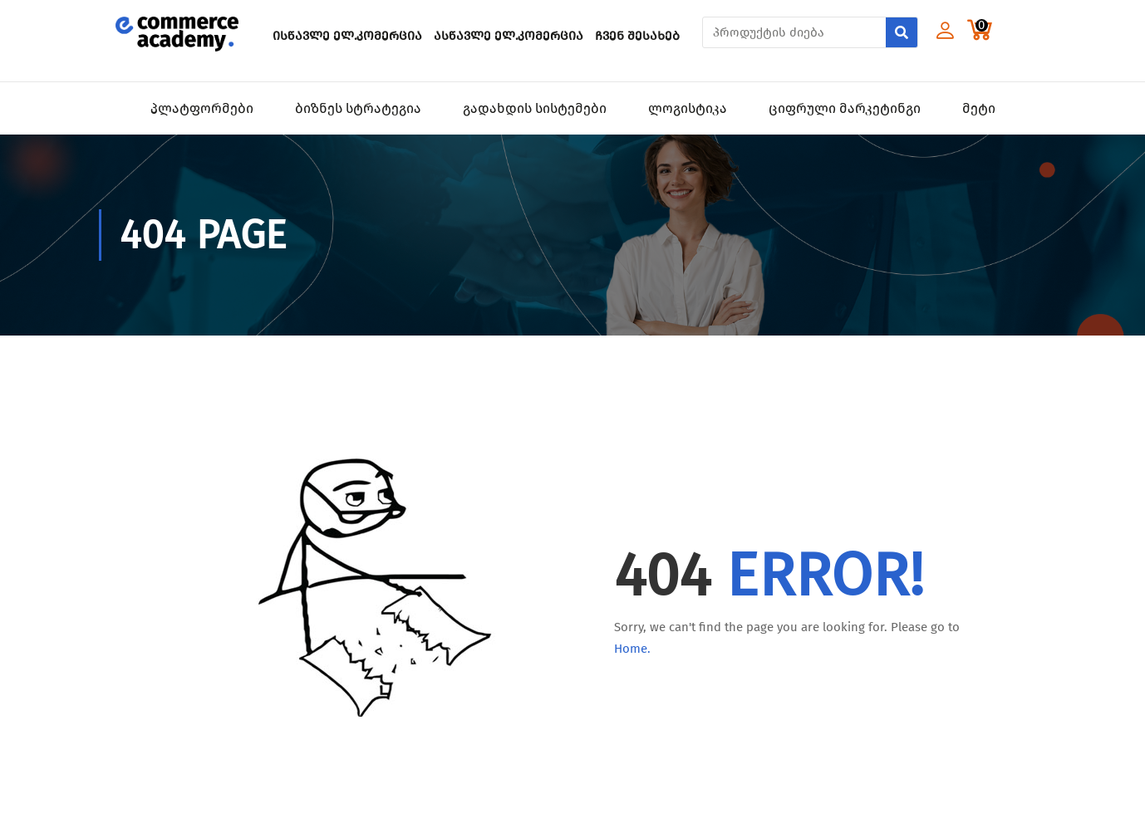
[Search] (901, 32)
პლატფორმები (201, 108)
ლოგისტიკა (687, 108)
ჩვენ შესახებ (637, 35)
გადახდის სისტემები (535, 108)
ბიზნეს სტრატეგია (358, 108)
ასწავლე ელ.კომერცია (508, 35)
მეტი (978, 108)
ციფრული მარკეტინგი (845, 108)
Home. (632, 648)
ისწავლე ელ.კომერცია (347, 35)
